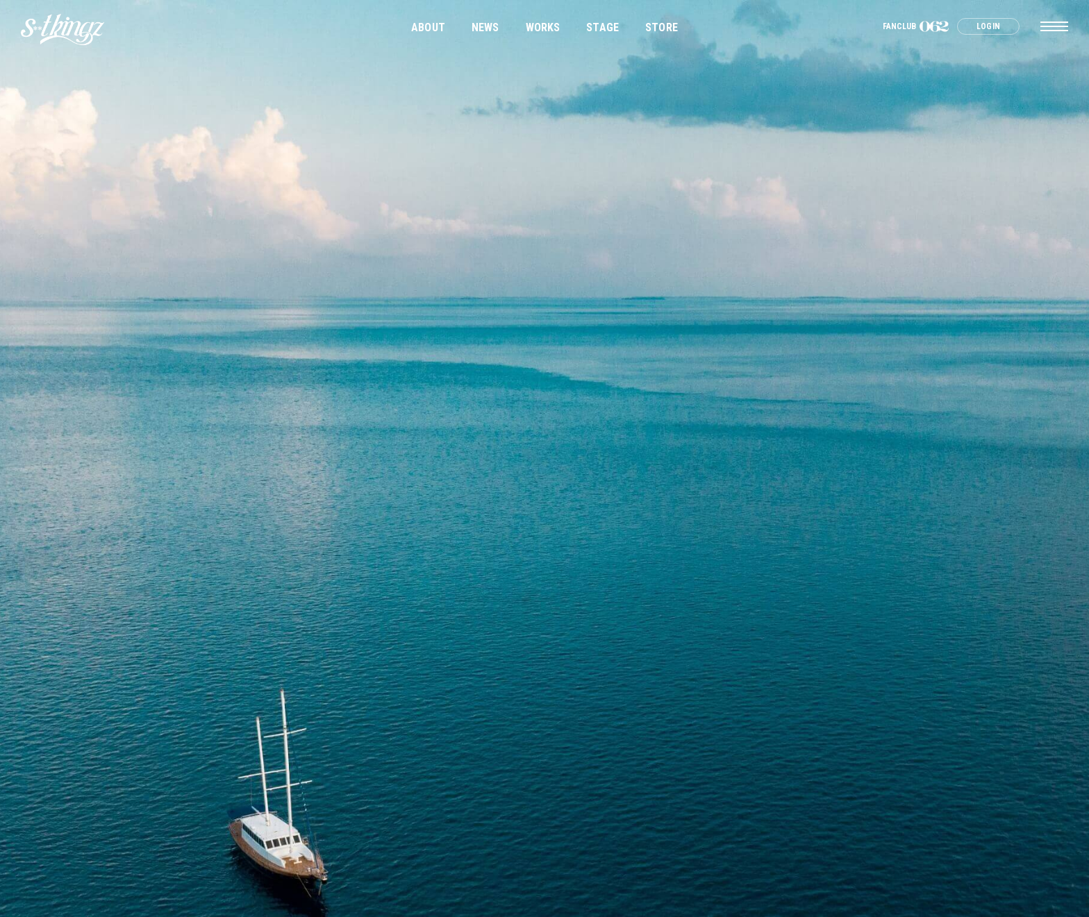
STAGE (602, 27)
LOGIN (988, 26)
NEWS (485, 27)
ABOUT (428, 27)
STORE (661, 27)
